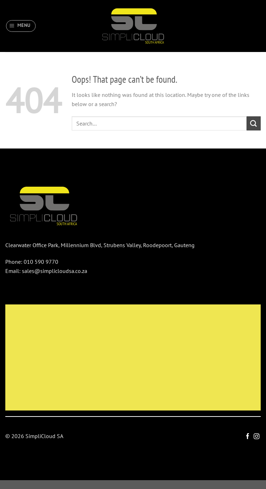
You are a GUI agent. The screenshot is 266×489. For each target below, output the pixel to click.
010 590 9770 (41, 261)
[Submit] (254, 123)
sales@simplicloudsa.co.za (54, 270)
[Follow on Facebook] (247, 436)
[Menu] (21, 25)
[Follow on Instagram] (256, 436)
